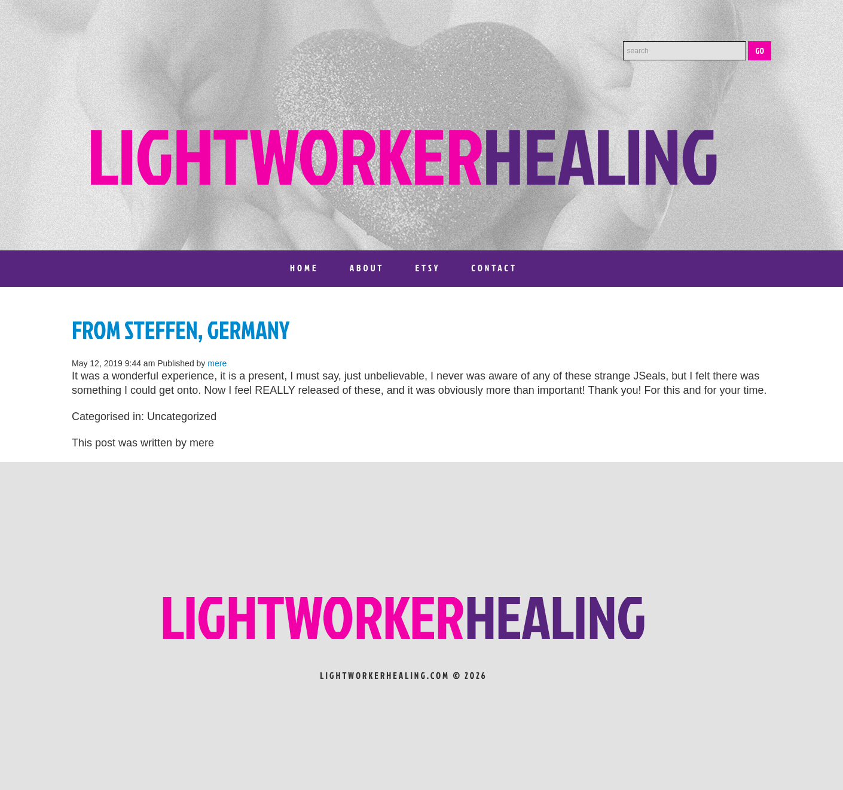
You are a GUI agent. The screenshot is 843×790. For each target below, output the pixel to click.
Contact (494, 268)
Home (304, 268)
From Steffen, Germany (181, 330)
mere (217, 363)
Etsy (427, 268)
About (367, 268)
